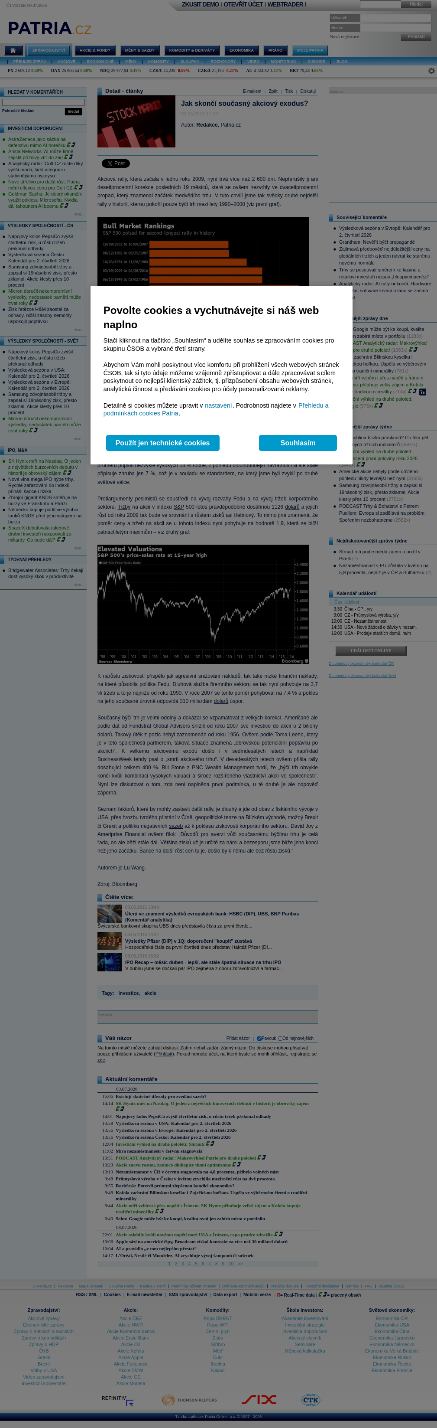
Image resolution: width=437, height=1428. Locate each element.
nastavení (218, 405)
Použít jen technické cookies (163, 443)
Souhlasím (298, 443)
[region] (222, 375)
